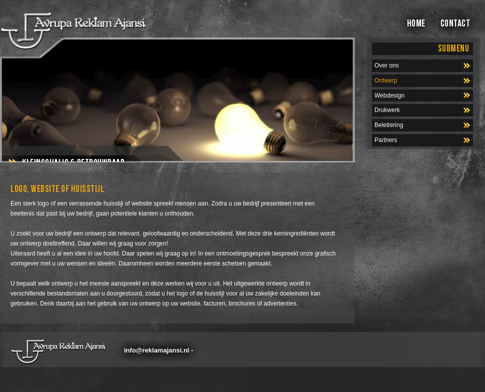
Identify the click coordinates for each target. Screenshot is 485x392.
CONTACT (455, 24)
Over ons (386, 65)
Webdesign (389, 95)
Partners (385, 140)
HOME (416, 24)
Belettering (388, 125)
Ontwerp (385, 80)
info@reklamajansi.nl (156, 350)
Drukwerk (387, 110)
